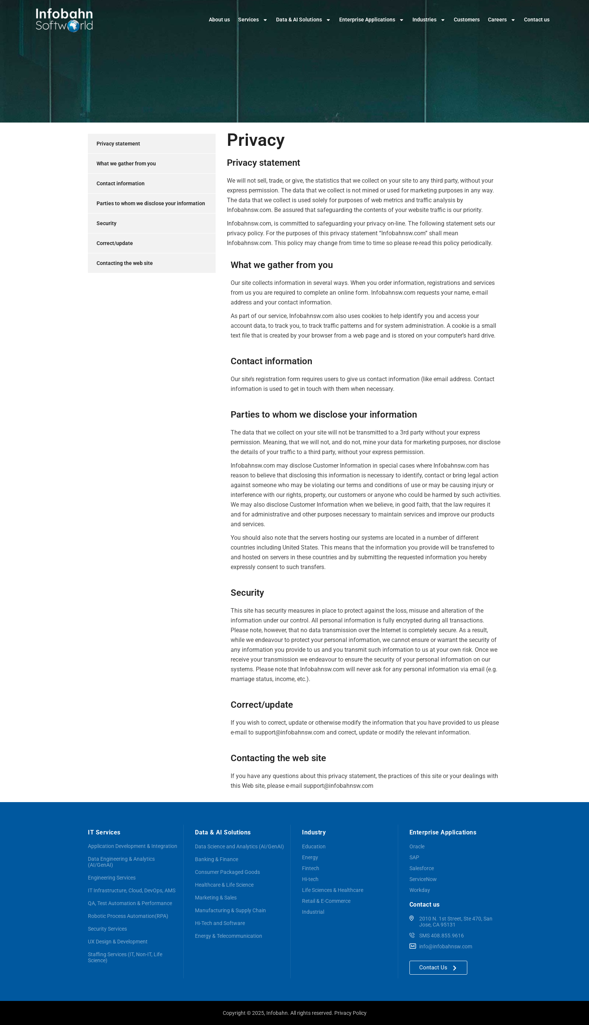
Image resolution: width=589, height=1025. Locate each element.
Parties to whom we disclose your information (151, 203)
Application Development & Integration (132, 846)
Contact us (537, 20)
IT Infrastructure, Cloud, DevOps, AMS (131, 890)
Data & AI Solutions (303, 20)
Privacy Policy (350, 1013)
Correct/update (115, 243)
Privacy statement (118, 144)
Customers (467, 20)
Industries (429, 20)
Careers (502, 20)
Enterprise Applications (371, 20)
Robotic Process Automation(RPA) (128, 916)
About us (219, 20)
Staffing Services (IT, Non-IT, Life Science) (125, 957)
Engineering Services (112, 878)
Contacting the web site (125, 263)
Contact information (121, 183)
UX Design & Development (118, 942)
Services (253, 20)
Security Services (107, 929)
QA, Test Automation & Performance (130, 903)
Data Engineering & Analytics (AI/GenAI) (121, 862)
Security (106, 223)
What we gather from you (126, 163)
